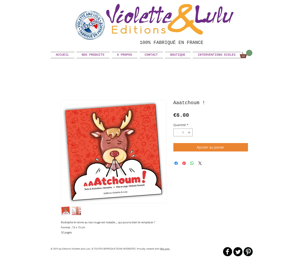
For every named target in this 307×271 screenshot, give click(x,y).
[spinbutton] (183, 132)
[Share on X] (200, 163)
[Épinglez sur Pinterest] (184, 163)
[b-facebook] (227, 251)
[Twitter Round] (237, 251)
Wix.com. (165, 248)
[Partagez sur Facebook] (176, 163)
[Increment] (189, 132)
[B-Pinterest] (248, 251)
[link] (246, 54)
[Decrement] (176, 132)
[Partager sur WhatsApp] (192, 163)
